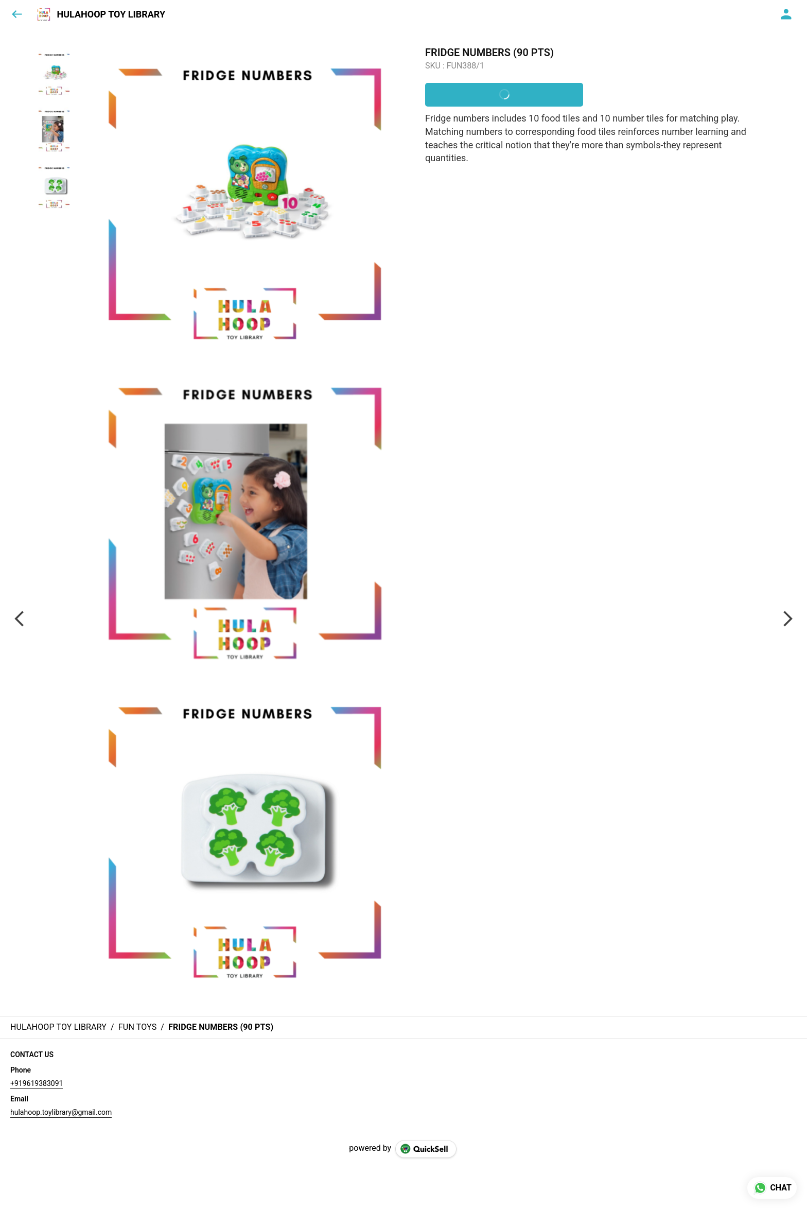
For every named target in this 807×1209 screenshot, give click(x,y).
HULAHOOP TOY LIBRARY (111, 14)
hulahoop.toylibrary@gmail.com (61, 1112)
